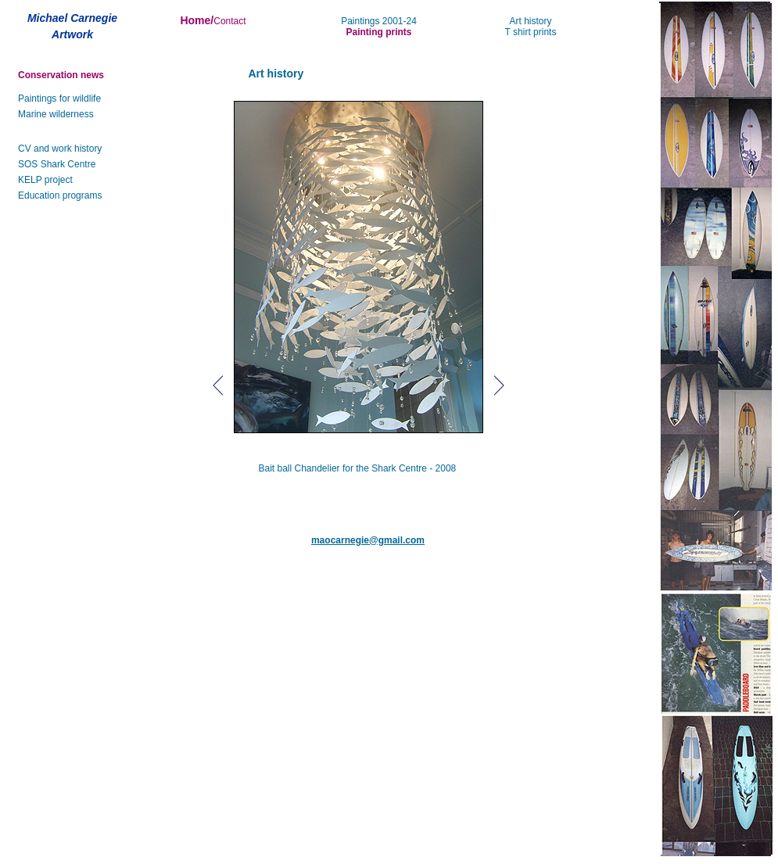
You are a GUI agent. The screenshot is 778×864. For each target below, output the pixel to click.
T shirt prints (531, 32)
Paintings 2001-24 (379, 21)
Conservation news (61, 75)
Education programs (60, 195)
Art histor (528, 21)
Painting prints (379, 32)
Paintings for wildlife (59, 98)
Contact (229, 21)
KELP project (45, 179)
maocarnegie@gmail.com (368, 540)
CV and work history (60, 148)
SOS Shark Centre (56, 164)
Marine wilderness (56, 114)
